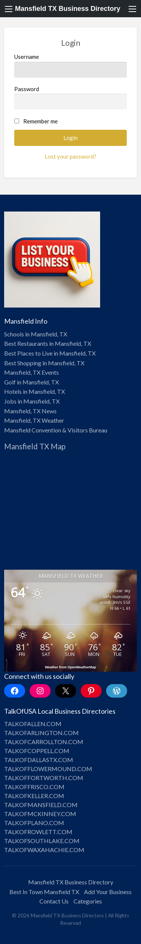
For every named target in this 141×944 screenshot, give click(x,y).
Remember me (40, 121)
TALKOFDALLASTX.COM (38, 759)
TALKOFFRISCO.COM (34, 786)
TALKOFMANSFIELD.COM (41, 804)
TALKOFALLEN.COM (33, 723)
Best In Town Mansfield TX (44, 891)
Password (70, 98)
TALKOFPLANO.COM (34, 822)
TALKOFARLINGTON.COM (41, 732)
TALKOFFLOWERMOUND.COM (48, 768)
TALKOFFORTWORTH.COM (43, 777)
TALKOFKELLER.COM (34, 795)
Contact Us (54, 901)
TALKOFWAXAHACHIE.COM (44, 849)
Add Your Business (108, 891)
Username (70, 65)
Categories (88, 901)
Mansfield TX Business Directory (67, 8)
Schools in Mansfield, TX (35, 334)
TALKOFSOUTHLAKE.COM (42, 840)
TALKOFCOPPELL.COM (36, 750)
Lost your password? (70, 156)
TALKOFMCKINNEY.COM (40, 813)
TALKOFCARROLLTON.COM (43, 741)
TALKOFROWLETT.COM (38, 831)
